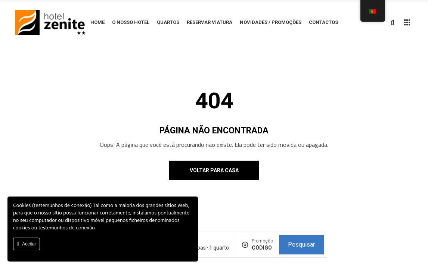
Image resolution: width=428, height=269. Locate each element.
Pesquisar (301, 244)
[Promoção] (262, 247)
